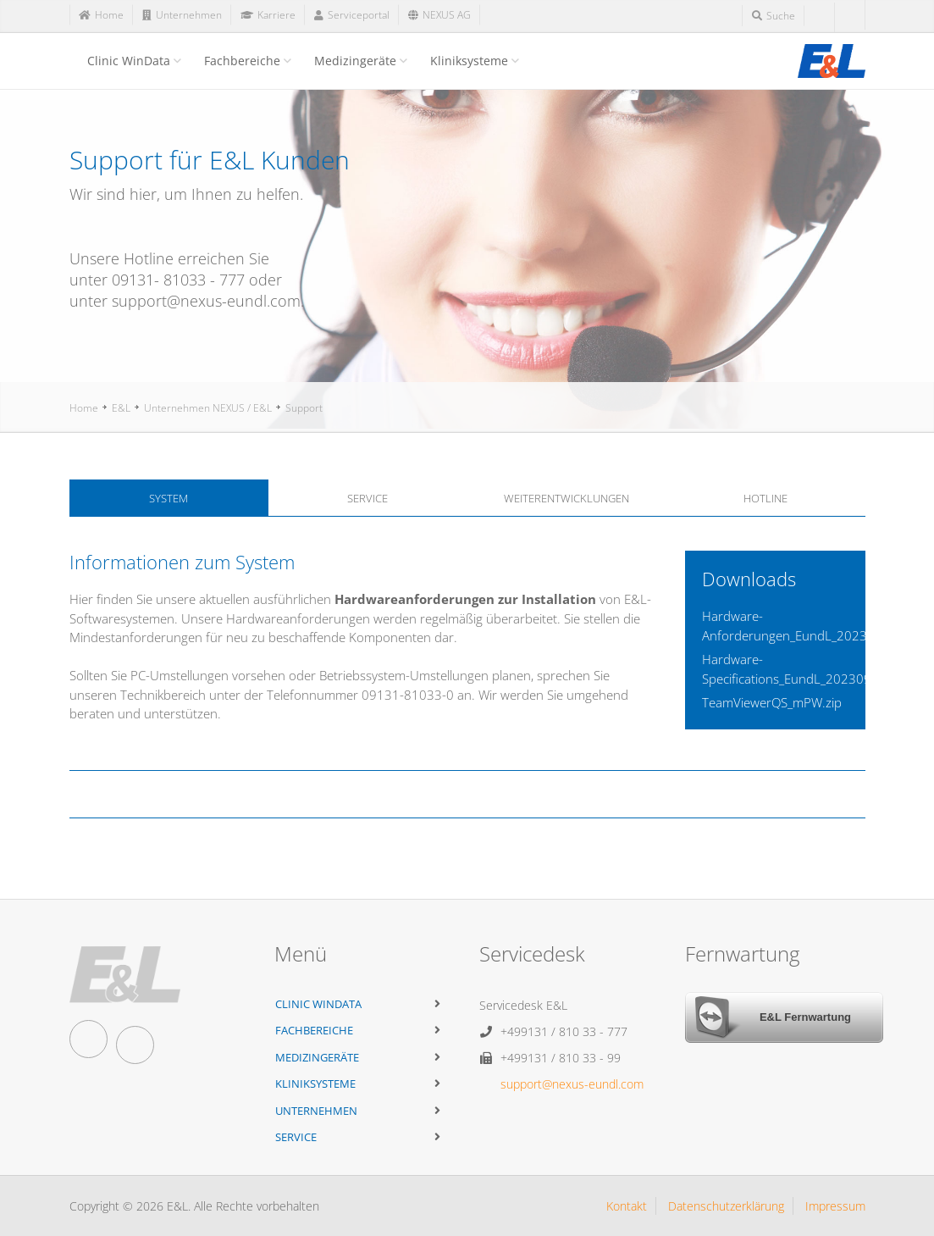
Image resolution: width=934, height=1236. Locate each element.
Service (296, 1137)
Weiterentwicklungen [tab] (566, 498)
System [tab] (168, 498)
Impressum (835, 1206)
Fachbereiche (242, 61)
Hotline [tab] (765, 498)
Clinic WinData (128, 61)
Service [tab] (367, 498)
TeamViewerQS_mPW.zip (772, 702)
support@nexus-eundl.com (572, 1084)
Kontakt (626, 1206)
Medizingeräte (355, 61)
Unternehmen (316, 1110)
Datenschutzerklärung (726, 1206)
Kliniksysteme (469, 61)
